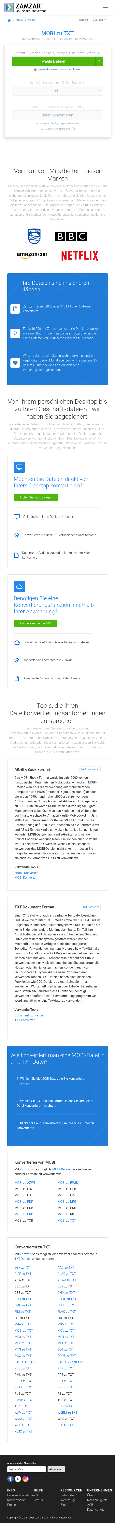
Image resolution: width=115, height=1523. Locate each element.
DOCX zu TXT (67, 1299)
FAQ (36, 1495)
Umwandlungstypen (21, 1495)
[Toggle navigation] (105, 7)
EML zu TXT (23, 1305)
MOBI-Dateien (62, 1169)
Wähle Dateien (53, 61)
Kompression (16, 1500)
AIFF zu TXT (23, 1274)
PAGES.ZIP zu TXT (70, 1362)
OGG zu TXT (23, 1356)
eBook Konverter (26, 873)
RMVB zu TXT (24, 1400)
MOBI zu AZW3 (25, 1183)
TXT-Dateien (23, 1259)
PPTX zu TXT (24, 1387)
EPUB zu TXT (67, 1305)
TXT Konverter (91, 906)
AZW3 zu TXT (67, 1280)
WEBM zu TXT (68, 1412)
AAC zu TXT (66, 1267)
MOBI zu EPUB (68, 1183)
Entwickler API (70, 1495)
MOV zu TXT (66, 1330)
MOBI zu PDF (24, 1201)
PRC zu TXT (66, 1387)
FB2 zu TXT (23, 1311)
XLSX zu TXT (24, 1431)
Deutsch (98, 19)
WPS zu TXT (23, 1425)
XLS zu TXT (66, 1425)
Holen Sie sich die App (36, 497)
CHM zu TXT (66, 1293)
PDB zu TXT (23, 1368)
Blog (64, 1505)
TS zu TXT (22, 1406)
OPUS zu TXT (67, 1356)
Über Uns (93, 1495)
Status (38, 1500)
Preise (11, 1505)
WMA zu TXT (24, 1419)
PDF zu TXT (66, 1368)
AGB (90, 1505)
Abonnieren (56, 1469)
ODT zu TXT (66, 1349)
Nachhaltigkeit (97, 1500)
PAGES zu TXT (25, 1362)
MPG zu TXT (23, 1343)
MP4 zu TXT (66, 1337)
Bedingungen (58, 123)
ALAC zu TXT (67, 1274)
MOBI (31, 20)
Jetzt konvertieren (57, 115)
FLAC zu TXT (67, 1311)
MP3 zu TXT (23, 1337)
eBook (19, 20)
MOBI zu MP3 (67, 1201)
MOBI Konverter (90, 769)
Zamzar (25, 1169)
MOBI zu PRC (24, 1214)
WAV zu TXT (23, 1412)
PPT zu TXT (66, 1381)
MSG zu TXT (66, 1343)
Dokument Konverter (29, 1015)
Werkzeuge (68, 1500)
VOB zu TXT (66, 1406)
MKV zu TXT (66, 1324)
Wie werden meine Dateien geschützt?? (59, 69)
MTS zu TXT (23, 1349)
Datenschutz (96, 1509)
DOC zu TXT (23, 1299)
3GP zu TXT (23, 1267)
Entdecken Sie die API (35, 623)
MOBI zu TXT (67, 1220)
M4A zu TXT (23, 1324)
